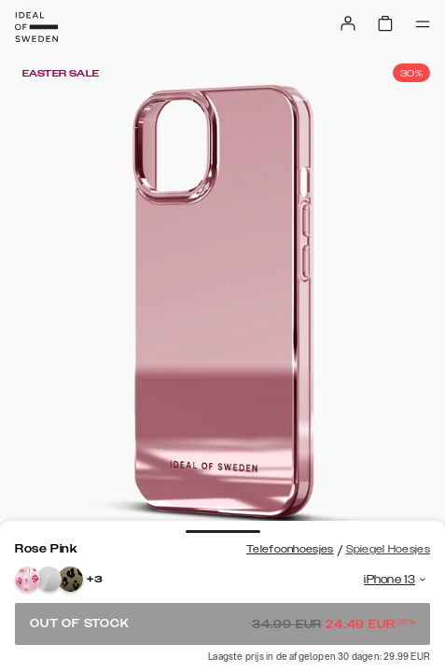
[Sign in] (348, 23)
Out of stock (222, 623)
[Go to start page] (36, 27)
